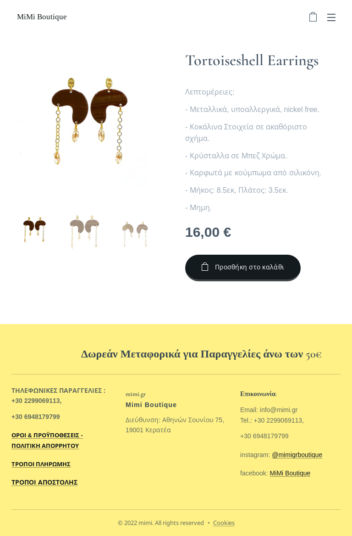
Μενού (331, 17)
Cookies (224, 523)
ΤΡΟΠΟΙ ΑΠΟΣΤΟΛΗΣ (44, 482)
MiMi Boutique (290, 473)
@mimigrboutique (297, 454)
